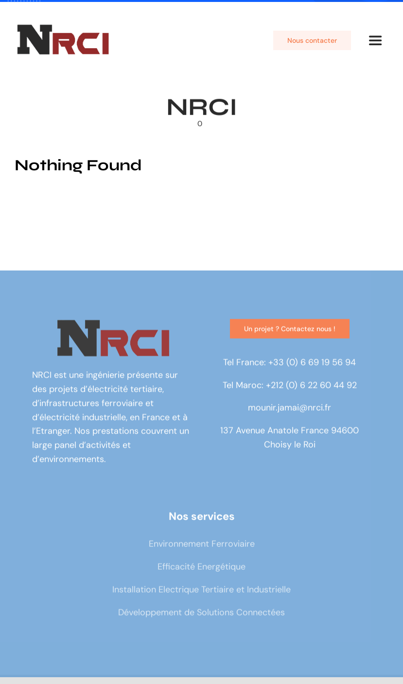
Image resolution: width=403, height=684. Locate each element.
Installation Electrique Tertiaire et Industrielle (201, 591)
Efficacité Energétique (201, 568)
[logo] (63, 28)
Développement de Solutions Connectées (201, 614)
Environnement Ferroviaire (202, 545)
